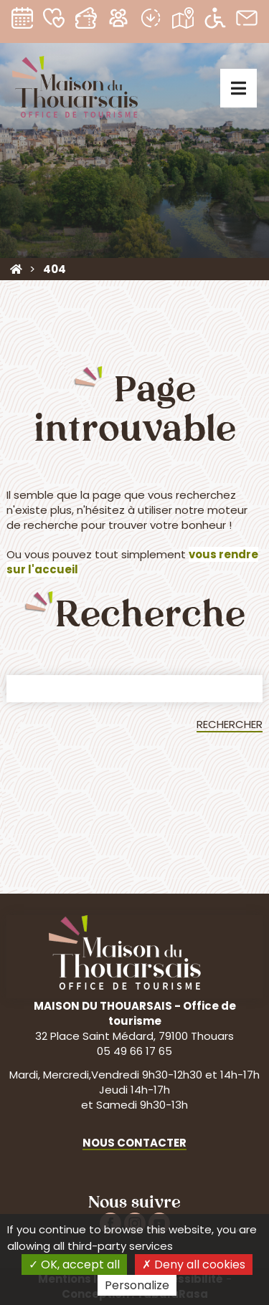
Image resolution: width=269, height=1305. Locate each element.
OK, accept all (74, 1264)
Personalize (137, 1285)
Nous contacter (134, 1142)
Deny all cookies (193, 1264)
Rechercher (230, 724)
